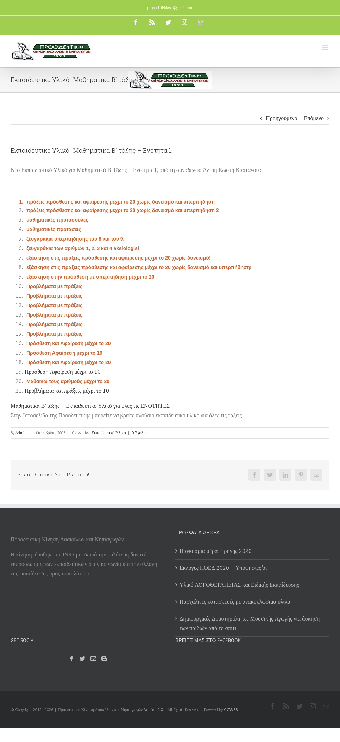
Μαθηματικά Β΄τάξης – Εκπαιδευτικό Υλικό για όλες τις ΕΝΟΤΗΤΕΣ (90, 406)
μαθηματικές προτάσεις (53, 229)
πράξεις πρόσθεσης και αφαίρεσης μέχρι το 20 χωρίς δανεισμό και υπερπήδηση (120, 202)
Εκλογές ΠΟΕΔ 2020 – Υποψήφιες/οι (223, 568)
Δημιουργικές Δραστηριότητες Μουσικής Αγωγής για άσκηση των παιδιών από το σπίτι (250, 623)
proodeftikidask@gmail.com (170, 7)
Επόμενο (314, 118)
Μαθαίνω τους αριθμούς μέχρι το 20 (67, 381)
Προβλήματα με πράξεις (54, 286)
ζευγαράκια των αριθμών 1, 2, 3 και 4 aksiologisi (82, 248)
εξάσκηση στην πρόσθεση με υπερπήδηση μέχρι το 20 (90, 277)
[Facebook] (71, 658)
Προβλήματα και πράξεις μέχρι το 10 (67, 390)
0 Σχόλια (139, 432)
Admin (21, 432)
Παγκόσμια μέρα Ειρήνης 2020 (216, 551)
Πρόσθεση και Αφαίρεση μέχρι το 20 (68, 343)
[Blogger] (104, 658)
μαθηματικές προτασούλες (57, 220)
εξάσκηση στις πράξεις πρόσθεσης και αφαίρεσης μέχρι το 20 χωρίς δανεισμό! (118, 258)
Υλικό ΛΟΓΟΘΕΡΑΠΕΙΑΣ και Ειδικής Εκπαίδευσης (239, 584)
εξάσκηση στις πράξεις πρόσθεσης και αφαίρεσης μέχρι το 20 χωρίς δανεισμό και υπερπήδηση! (139, 267)
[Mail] (93, 658)
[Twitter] (82, 658)
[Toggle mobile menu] (325, 47)
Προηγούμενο (281, 118)
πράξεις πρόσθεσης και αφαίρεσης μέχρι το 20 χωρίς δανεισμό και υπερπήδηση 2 (122, 210)
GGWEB (231, 709)
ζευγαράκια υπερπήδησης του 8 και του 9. (75, 239)
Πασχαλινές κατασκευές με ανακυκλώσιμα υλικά (235, 601)
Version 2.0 (153, 709)
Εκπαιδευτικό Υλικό (109, 432)
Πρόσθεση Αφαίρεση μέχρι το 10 (64, 353)
